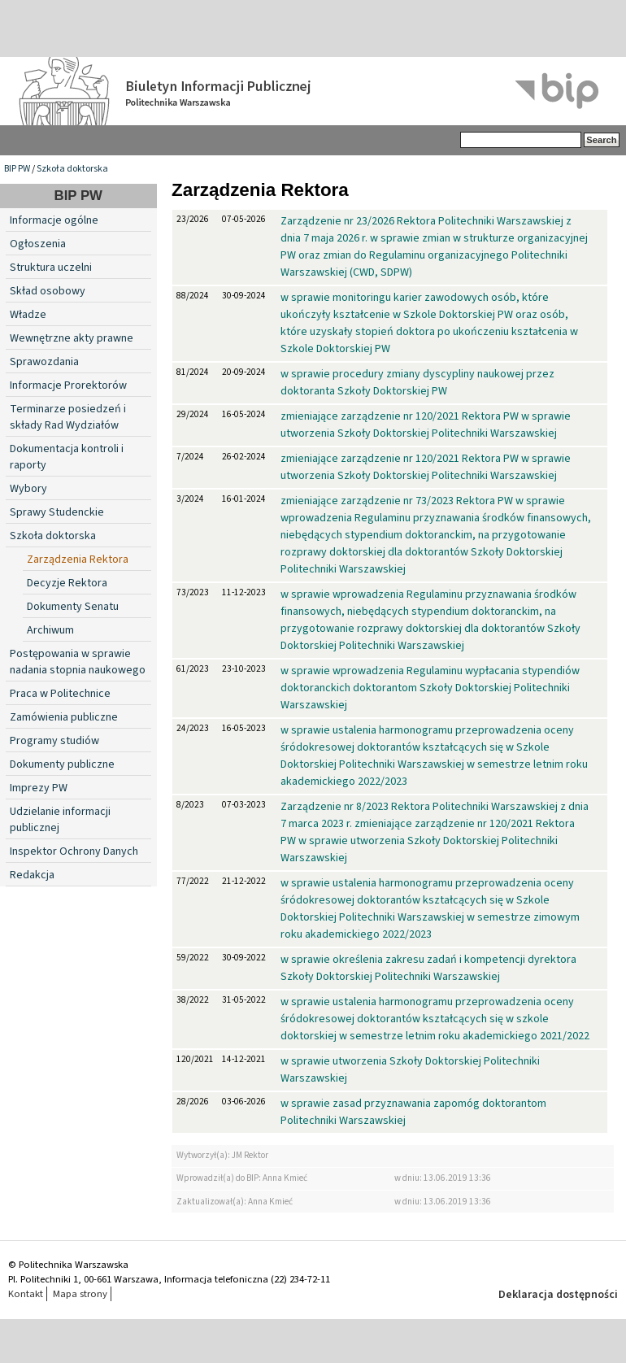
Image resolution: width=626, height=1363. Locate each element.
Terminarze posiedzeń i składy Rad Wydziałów (68, 417)
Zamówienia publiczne (64, 717)
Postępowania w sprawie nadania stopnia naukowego (78, 662)
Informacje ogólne (54, 220)
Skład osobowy (47, 291)
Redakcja (32, 875)
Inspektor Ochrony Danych (74, 851)
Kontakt (25, 1294)
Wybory (28, 489)
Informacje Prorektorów (68, 385)
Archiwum (50, 630)
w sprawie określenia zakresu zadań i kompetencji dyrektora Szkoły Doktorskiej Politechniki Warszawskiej (428, 968)
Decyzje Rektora (67, 583)
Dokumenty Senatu (73, 607)
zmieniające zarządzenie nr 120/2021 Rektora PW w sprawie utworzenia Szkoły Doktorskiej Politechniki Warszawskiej (425, 425)
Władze (28, 315)
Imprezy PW (38, 788)
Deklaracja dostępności (558, 1295)
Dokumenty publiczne (62, 764)
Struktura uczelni (51, 267)
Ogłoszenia (38, 244)
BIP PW (17, 169)
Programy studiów (54, 741)
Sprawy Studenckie (57, 512)
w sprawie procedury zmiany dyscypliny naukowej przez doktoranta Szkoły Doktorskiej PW (417, 382)
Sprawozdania (44, 362)
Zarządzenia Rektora (77, 559)
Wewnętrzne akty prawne (71, 338)
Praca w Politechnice (60, 694)
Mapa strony (80, 1294)
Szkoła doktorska (72, 169)
